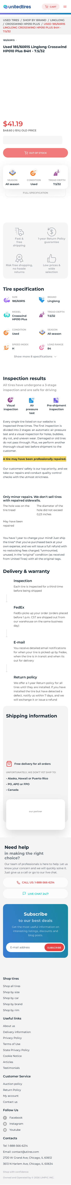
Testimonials (11, 1068)
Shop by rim (11, 1010)
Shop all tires (11, 986)
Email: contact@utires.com (21, 1151)
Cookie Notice (12, 1056)
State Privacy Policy (16, 1050)
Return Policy (12, 1090)
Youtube (12, 1130)
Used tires (11, 20)
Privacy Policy (12, 1038)
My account (11, 1095)
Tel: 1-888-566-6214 (15, 1145)
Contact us (10, 1102)
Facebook (12, 1118)
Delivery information (16, 1032)
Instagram (13, 1124)
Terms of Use (11, 1044)
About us (9, 1026)
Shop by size (11, 992)
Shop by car (11, 998)
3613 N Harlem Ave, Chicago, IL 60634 (27, 1163)
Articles (8, 1062)
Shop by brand (35, 20)
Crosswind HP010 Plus (23, 24)
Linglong (57, 20)
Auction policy (12, 1084)
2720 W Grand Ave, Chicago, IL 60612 (27, 1157)
